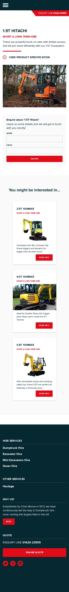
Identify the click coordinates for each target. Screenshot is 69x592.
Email (9, 145)
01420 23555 (59, 13)
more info (44, 257)
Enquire (34, 159)
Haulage (8, 486)
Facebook (13, 563)
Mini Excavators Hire (16, 460)
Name (9, 133)
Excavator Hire (12, 454)
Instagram (20, 563)
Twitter (5, 563)
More (8, 522)
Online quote (34, 552)
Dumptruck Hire (13, 448)
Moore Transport (34, 5)
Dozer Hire (10, 466)
